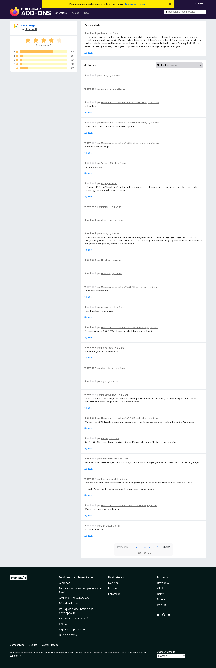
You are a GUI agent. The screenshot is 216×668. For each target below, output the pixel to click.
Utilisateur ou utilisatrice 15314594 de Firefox (123, 143)
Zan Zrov (105, 525)
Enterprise (114, 593)
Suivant (166, 546)
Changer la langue (166, 652)
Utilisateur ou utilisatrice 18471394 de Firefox (123, 327)
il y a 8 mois (153, 122)
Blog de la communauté (73, 618)
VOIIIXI (104, 75)
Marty (104, 33)
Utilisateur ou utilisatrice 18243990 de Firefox (123, 418)
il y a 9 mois (111, 183)
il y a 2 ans (117, 273)
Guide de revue (68, 635)
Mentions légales (50, 645)
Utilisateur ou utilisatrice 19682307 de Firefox (123, 102)
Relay (160, 593)
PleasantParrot (108, 479)
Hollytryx (105, 260)
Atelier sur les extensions (74, 597)
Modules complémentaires (76, 577)
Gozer (104, 233)
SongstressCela (109, 458)
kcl (102, 183)
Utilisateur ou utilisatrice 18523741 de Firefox (123, 287)
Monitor (162, 599)
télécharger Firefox (135, 4)
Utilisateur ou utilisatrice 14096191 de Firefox (123, 505)
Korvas (104, 438)
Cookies (33, 645)
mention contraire (23, 652)
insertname (106, 89)
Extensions (61, 12)
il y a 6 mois (119, 89)
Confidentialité (17, 645)
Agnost (104, 381)
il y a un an (116, 207)
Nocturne (105, 273)
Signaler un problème (72, 629)
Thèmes (74, 12)
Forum (63, 624)
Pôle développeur (69, 603)
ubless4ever (107, 368)
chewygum (106, 220)
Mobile (112, 588)
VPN (160, 588)
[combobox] (185, 12)
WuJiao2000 (107, 163)
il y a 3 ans (113, 33)
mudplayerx (107, 307)
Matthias (105, 207)
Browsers (163, 582)
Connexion (200, 3)
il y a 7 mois (153, 102)
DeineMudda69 (109, 395)
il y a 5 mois (114, 75)
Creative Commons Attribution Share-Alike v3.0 (106, 652)
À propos (64, 582)
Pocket (161, 604)
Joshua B (31, 29)
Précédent (123, 546)
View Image (28, 25)
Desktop (113, 582)
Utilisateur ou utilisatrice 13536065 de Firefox (123, 122)
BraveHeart (107, 347)
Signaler (88, 52)
